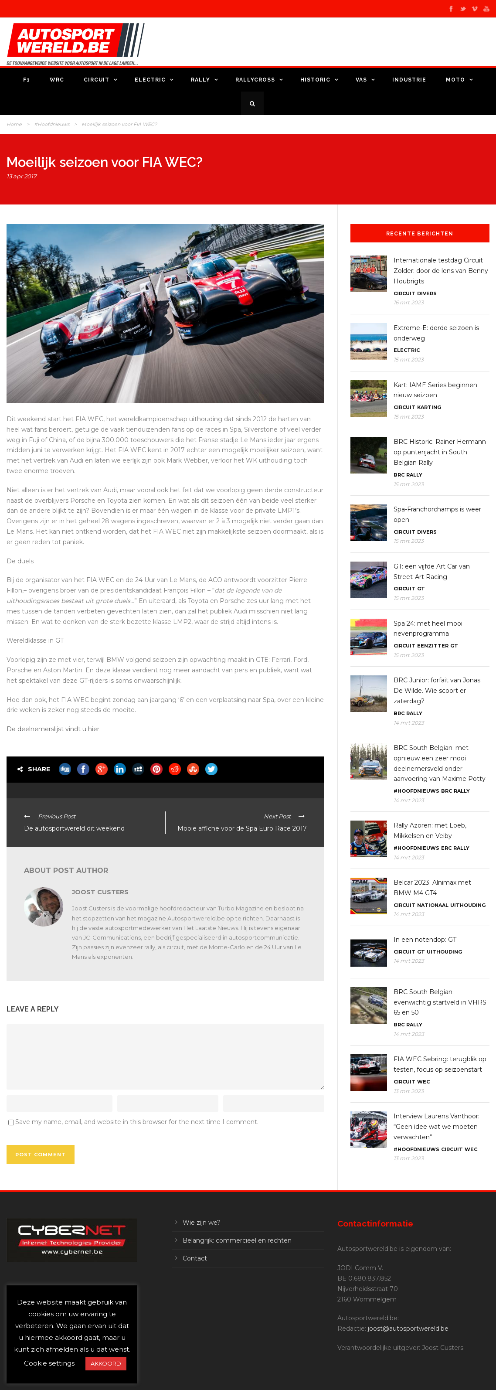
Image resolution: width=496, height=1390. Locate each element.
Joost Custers (100, 892)
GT (421, 589)
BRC (399, 475)
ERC (446, 848)
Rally (200, 80)
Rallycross (255, 80)
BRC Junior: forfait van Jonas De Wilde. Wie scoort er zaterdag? (437, 690)
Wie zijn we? (202, 1222)
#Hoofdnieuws (51, 124)
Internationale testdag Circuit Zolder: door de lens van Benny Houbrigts (441, 270)
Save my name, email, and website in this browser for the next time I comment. (136, 1122)
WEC (423, 1082)
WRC (57, 80)
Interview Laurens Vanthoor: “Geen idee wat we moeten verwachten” (436, 1126)
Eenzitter (432, 646)
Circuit (96, 80)
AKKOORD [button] (106, 1363)
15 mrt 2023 (409, 359)
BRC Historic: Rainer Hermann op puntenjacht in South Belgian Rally (440, 452)
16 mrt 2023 (409, 302)
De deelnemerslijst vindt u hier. (54, 729)
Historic (315, 80)
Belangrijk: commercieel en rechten (237, 1240)
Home (14, 124)
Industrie (409, 80)
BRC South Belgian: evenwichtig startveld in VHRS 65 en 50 (440, 1002)
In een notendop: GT (425, 940)
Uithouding (468, 905)
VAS (361, 80)
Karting (429, 407)
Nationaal (432, 905)
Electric (150, 80)
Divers (427, 293)
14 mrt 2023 (409, 722)
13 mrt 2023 (409, 1091)
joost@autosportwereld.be (408, 1328)
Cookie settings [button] (49, 1363)
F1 (26, 80)
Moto (455, 80)
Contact (195, 1258)
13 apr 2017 (22, 176)
